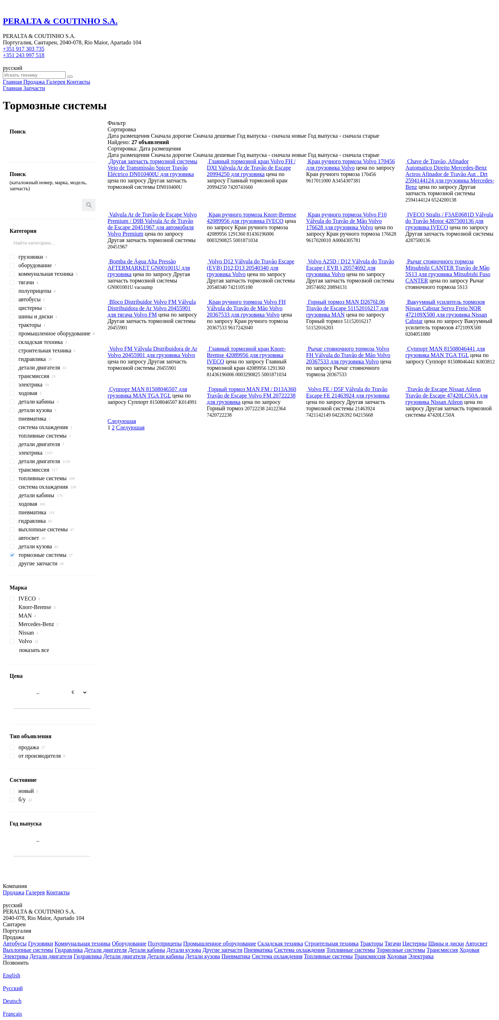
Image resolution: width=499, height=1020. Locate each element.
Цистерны (414, 944)
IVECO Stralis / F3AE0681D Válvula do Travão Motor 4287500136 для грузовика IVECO (449, 221)
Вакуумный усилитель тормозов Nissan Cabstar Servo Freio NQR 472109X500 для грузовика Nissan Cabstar (446, 311)
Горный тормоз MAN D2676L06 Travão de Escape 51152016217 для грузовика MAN (347, 308)
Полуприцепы (164, 944)
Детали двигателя (105, 950)
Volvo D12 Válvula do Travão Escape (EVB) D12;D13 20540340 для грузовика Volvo (251, 267)
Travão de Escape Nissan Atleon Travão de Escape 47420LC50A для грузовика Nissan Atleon (446, 395)
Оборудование (129, 944)
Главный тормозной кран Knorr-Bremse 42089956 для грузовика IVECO (246, 355)
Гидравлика (69, 950)
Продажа (13, 892)
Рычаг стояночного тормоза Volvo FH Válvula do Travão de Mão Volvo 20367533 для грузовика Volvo (348, 355)
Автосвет (476, 944)
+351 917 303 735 (23, 49)
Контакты (58, 892)
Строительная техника (331, 944)
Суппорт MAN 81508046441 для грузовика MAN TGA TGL (445, 352)
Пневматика (258, 950)
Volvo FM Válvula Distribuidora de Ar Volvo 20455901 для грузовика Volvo (152, 352)
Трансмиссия (442, 950)
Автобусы (15, 944)
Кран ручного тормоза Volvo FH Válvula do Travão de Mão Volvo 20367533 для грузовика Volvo (246, 308)
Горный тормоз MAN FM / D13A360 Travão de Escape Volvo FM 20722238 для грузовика (251, 395)
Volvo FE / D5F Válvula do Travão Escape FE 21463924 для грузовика (348, 392)
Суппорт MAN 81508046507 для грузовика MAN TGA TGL (147, 392)
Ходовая (469, 950)
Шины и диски (446, 944)
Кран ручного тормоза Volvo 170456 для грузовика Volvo (350, 164)
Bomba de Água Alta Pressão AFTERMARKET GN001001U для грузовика (149, 267)
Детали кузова (183, 950)
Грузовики (40, 944)
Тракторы (371, 944)
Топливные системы (350, 950)
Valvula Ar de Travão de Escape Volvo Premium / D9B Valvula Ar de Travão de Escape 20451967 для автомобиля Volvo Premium (152, 224)
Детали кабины (146, 950)
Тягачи (393, 944)
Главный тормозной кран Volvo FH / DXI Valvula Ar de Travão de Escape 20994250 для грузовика (251, 167)
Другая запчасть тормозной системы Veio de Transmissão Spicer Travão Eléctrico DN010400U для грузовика (152, 167)
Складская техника (280, 944)
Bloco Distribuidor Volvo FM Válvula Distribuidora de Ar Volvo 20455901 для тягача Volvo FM (152, 308)
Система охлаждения (299, 950)
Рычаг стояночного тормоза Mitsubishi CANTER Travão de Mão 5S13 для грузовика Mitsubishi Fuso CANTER (447, 271)
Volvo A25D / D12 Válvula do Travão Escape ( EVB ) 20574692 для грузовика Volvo (350, 267)
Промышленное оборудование (219, 944)
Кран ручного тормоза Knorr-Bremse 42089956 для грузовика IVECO (251, 218)
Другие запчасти (222, 950)
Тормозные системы (401, 950)
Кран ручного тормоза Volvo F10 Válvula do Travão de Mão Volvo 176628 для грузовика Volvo (346, 221)
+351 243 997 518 (23, 55)
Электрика (15, 956)
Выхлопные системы (28, 950)
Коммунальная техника (83, 944)
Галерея (35, 892)
